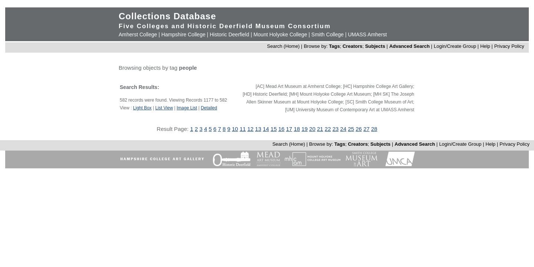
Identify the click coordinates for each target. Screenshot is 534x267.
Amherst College (138, 34)
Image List (187, 108)
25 (351, 129)
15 (274, 129)
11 (243, 129)
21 (320, 129)
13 (258, 129)
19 (304, 129)
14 (266, 129)
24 (343, 129)
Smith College (328, 34)
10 (235, 129)
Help (485, 46)
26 (359, 129)
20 (312, 129)
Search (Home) (283, 46)
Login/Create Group (456, 46)
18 (297, 129)
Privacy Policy (509, 46)
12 (250, 129)
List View (164, 108)
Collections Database (167, 16)
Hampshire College (183, 34)
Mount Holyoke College (280, 34)
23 (335, 129)
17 (289, 129)
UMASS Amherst (367, 34)
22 (328, 129)
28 (374, 129)
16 (281, 129)
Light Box (142, 108)
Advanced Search (409, 46)
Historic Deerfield (229, 34)
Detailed (209, 108)
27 (366, 129)
